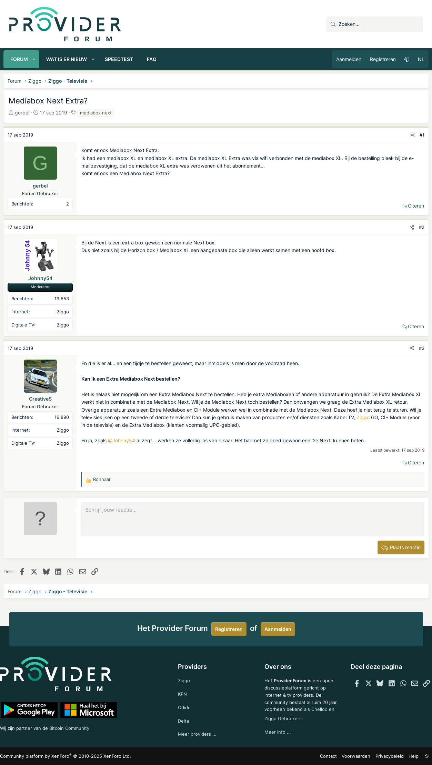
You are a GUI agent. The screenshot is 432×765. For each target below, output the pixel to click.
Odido (187, 706)
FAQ (157, 59)
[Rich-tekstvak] (253, 519)
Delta (186, 720)
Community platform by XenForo (70, 756)
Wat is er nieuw (72, 59)
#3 (416, 348)
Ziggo (102, 425)
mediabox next (102, 112)
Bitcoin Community (84, 726)
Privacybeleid (381, 756)
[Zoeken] (374, 24)
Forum (25, 59)
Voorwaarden (350, 756)
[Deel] (407, 135)
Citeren (410, 206)
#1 (416, 135)
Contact (324, 756)
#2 (416, 227)
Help (403, 756)
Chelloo (270, 716)
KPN (185, 692)
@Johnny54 (127, 440)
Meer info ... (275, 730)
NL (415, 59)
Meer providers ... (200, 733)
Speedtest (125, 59)
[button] (39, 59)
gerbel (28, 112)
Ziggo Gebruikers (306, 716)
